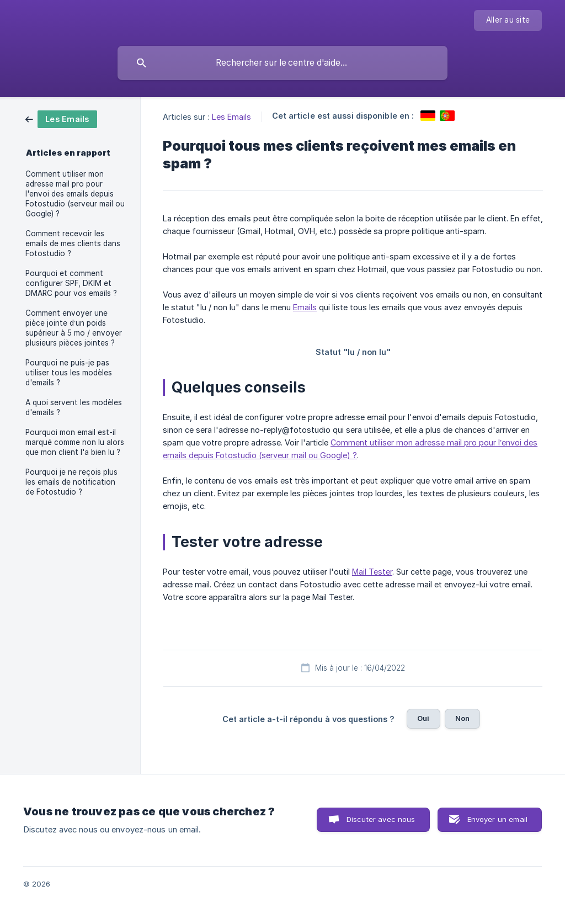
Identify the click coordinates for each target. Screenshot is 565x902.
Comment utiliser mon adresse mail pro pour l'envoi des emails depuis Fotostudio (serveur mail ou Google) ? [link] (75, 193)
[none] (508, 20)
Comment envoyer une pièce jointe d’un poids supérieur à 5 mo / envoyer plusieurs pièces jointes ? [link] (73, 328)
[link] (61, 118)
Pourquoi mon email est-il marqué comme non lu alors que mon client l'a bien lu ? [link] (74, 442)
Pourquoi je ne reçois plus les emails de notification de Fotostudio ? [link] (71, 482)
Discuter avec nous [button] (381, 819)
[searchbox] (282, 63)
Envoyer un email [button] (497, 819)
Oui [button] (423, 718)
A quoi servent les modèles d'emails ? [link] (73, 407)
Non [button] (462, 718)
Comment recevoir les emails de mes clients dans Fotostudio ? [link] (72, 243)
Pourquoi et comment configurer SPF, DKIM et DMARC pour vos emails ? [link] (71, 283)
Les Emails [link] (232, 116)
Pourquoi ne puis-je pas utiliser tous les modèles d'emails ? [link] (68, 372)
